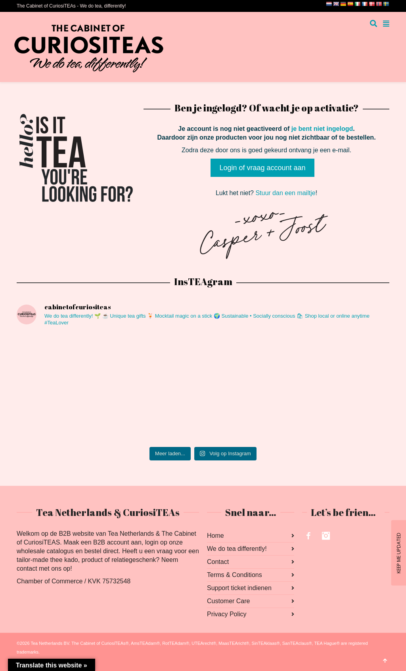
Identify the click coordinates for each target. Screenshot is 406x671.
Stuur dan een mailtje (285, 193)
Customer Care (228, 601)
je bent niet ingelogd (322, 128)
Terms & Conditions (234, 574)
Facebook (308, 535)
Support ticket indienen (239, 588)
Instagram (326, 535)
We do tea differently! (237, 548)
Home (215, 535)
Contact (218, 561)
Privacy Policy (227, 614)
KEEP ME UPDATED (398, 552)
